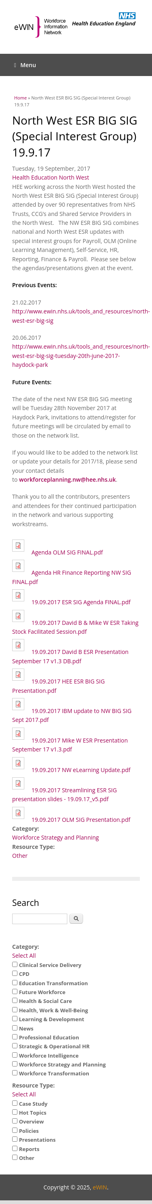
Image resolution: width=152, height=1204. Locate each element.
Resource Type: (33, 1085)
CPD (24, 974)
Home (20, 98)
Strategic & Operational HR (54, 1046)
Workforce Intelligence (49, 1055)
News (26, 1028)
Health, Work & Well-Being (53, 1010)
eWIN (100, 1187)
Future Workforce (42, 992)
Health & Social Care (45, 1001)
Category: (25, 946)
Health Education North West (50, 177)
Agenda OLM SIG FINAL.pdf (67, 552)
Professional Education (49, 1037)
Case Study (33, 1103)
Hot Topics (33, 1112)
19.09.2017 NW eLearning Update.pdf (81, 770)
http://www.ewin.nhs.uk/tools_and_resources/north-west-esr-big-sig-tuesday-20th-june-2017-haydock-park (81, 355)
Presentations (37, 1139)
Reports (29, 1149)
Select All (24, 955)
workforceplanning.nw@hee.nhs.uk (67, 479)
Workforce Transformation (54, 1073)
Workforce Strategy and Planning (55, 837)
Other (20, 855)
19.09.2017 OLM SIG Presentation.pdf (81, 819)
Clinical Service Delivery (50, 965)
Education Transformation (53, 983)
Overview (31, 1121)
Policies (29, 1130)
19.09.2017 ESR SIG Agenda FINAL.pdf (81, 602)
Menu (25, 65)
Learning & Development (51, 1019)
